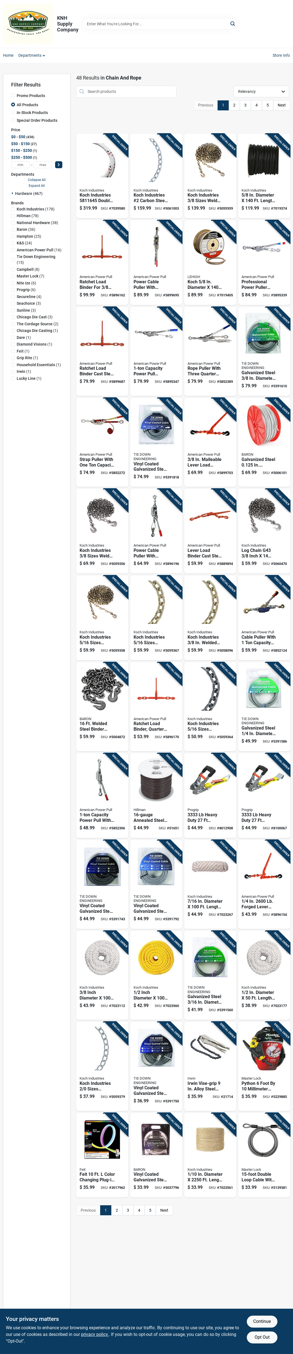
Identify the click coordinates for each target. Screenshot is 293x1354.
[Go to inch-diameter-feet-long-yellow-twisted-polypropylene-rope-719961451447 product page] (156, 975)
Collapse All (37, 180)
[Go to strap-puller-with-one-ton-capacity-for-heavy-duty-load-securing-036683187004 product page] (102, 442)
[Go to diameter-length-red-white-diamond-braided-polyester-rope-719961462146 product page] (210, 884)
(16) (39, 250)
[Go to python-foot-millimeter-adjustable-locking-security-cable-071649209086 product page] (264, 1066)
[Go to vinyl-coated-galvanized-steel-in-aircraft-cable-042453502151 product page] (156, 1155)
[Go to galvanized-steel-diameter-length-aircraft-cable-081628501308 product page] (264, 351)
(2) (37, 324)
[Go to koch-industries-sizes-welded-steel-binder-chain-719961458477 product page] (210, 176)
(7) (30, 276)
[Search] (233, 23)
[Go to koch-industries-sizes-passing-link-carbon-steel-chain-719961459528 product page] (102, 1066)
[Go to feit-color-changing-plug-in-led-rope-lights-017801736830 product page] (102, 1155)
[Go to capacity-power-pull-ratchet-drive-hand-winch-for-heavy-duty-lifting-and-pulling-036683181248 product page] (156, 351)
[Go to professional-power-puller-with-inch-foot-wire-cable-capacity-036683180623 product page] (264, 262)
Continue (262, 1321)
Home (8, 55)
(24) (24, 243)
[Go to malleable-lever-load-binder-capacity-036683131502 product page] (210, 442)
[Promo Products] (13, 95)
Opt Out (262, 1337)
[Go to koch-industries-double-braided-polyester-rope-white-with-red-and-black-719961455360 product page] (102, 176)
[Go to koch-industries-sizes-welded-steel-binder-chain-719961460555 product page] (102, 618)
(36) (26, 229)
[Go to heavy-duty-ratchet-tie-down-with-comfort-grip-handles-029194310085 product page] (264, 795)
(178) (36, 209)
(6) (26, 283)
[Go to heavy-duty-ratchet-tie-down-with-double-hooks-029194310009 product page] (210, 795)
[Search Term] (160, 23)
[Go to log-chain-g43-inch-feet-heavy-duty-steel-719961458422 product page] (264, 531)
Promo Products (31, 95)
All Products (27, 104)
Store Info (281, 55)
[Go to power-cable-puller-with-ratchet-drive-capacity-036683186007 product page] (156, 531)
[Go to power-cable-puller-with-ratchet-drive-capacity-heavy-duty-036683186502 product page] (156, 262)
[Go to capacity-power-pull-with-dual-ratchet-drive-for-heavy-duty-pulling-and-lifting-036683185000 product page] (102, 795)
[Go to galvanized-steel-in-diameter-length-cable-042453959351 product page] (264, 442)
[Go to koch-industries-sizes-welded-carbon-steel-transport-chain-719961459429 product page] (156, 618)
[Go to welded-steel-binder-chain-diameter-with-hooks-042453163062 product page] (102, 706)
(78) (28, 216)
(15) (36, 259)
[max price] (43, 164)
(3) (29, 303)
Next (282, 105)
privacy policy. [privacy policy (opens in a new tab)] (95, 1334)
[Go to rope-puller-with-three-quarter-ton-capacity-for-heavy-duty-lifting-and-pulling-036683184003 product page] (210, 351)
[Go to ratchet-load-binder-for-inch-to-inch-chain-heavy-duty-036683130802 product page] (102, 262)
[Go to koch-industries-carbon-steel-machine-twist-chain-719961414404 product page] (156, 176)
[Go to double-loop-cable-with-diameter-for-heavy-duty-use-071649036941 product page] (264, 1155)
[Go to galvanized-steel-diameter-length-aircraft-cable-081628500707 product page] (210, 975)
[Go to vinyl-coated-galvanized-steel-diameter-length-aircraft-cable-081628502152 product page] (102, 884)
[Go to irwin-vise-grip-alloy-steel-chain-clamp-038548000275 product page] (210, 1066)
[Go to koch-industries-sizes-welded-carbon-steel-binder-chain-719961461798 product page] (102, 531)
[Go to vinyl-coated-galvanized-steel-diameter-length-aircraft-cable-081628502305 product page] (156, 884)
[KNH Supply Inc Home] (28, 24)
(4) (29, 296)
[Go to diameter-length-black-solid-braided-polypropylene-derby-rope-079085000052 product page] (264, 176)
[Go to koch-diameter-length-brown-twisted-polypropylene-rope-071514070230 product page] (210, 262)
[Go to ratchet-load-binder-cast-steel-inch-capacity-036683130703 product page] (102, 351)
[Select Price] (58, 164)
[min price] (20, 164)
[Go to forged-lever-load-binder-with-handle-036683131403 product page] (264, 884)
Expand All (37, 186)
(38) (37, 222)
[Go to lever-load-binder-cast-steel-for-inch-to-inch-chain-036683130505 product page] (210, 531)
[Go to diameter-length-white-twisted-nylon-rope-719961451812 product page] (264, 975)
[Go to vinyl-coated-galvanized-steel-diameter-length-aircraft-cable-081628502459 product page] (156, 1066)
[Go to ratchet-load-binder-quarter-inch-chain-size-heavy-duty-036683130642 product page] (156, 706)
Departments (29, 55)
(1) (37, 330)
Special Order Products (37, 120)
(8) (28, 269)
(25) (29, 236)
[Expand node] (13, 193)
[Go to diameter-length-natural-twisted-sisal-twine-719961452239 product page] (210, 1155)
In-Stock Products (32, 112)
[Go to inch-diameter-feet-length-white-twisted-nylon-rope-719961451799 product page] (102, 975)
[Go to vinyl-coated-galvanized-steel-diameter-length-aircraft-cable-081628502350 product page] (156, 442)
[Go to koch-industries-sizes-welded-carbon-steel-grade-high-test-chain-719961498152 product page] (210, 706)
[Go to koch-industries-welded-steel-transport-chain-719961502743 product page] (210, 618)
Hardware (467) (29, 193)
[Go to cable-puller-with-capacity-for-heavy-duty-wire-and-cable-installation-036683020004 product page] (264, 618)
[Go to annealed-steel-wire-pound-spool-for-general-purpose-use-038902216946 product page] (156, 795)
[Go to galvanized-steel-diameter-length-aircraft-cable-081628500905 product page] (264, 706)
